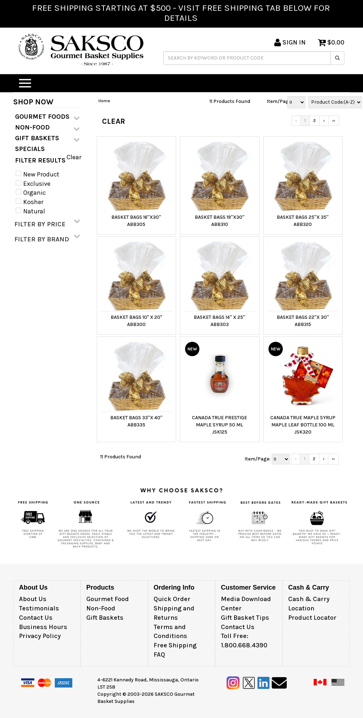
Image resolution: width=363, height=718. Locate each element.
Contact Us (36, 618)
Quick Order (172, 599)
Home (104, 100)
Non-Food (100, 608)
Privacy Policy (40, 636)
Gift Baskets (105, 618)
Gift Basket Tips (245, 618)
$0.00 (331, 42)
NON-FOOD (47, 127)
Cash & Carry (309, 599)
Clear (74, 157)
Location (301, 608)
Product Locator (312, 618)
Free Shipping (175, 645)
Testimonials (39, 608)
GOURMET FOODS (47, 117)
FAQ (159, 654)
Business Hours (43, 627)
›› (333, 120)
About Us (33, 599)
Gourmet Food (107, 599)
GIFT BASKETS (47, 138)
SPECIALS (30, 149)
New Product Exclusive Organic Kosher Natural (40, 192)
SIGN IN (290, 42)
